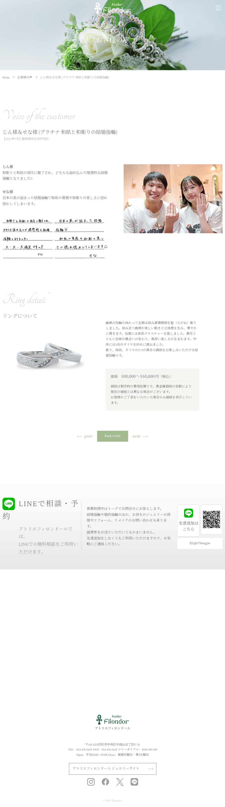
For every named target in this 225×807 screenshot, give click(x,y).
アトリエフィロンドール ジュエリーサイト (106, 768)
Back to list (113, 435)
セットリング (13, 606)
